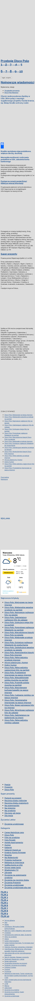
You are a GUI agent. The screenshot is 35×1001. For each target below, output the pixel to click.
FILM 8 (4, 910)
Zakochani (8, 988)
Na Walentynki (11, 857)
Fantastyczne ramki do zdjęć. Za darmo (17, 935)
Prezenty (8, 787)
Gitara (6, 939)
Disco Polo (9, 789)
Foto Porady (9, 840)
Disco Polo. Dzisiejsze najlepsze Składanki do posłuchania (18, 643)
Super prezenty (9, 254)
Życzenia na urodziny (11, 990)
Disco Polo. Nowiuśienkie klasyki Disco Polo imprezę (19, 653)
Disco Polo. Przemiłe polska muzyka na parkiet (16, 683)
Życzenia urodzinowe (14, 824)
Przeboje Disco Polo (15, 61)
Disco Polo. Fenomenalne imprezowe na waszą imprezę (17, 701)
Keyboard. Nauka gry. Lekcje (14, 959)
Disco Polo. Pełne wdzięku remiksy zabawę (16, 721)
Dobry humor (9, 462)
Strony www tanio (12, 867)
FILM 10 (5, 916)
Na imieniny (9, 808)
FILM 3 (4, 897)
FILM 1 (4, 892)
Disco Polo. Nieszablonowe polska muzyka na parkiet (16, 678)
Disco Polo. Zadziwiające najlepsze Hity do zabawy (16, 618)
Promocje (7, 971)
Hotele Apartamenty (13, 842)
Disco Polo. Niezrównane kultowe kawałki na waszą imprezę (16, 690)
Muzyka (8, 855)
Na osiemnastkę (11, 805)
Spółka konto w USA (13, 865)
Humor (7, 845)
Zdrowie (8, 872)
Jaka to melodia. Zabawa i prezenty (16, 957)
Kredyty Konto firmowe (15, 852)
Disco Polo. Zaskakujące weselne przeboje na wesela (19, 648)
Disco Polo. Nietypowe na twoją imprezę (18, 415)
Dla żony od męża (12, 813)
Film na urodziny (12, 837)
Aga (5, 922)
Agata (6, 925)
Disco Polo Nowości (11, 93)
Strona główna (9, 920)
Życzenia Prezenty (12, 882)
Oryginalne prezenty (12, 91)
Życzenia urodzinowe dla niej (17, 887)
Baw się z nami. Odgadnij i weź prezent (17, 931)
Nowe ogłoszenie (10, 961)
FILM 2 (4, 894)
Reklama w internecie (14, 862)
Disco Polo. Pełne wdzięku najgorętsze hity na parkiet (16, 668)
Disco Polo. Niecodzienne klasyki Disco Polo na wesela (19, 633)
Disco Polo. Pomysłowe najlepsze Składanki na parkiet (15, 434)
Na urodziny (10, 810)
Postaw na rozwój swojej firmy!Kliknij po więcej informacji (14, 182)
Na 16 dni (5, 593)
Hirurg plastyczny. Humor (13, 460)
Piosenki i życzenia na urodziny (15, 965)
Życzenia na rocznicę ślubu (16, 880)
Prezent (7, 969)
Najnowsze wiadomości (17, 82)
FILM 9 (4, 913)
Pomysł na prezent (12, 798)
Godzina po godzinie (8, 591)
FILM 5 (4, 902)
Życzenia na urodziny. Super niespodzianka (14, 993)
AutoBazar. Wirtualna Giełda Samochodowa (14, 928)
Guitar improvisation (11, 941)
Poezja (7, 784)
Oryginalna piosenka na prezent (15, 963)
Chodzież (7, 933)
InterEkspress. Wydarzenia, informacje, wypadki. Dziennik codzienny (18, 950)
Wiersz (6, 986)
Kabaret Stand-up (12, 850)
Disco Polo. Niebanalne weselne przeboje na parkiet (18, 608)
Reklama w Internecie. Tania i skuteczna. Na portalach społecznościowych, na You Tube (18, 976)
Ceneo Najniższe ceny (14, 832)
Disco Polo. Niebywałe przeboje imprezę (18, 441)
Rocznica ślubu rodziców (15, 800)
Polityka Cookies (10, 967)
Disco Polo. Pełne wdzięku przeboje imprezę (16, 658)
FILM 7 (4, 908)
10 (21, 71)
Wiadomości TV (11, 870)
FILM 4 (4, 900)
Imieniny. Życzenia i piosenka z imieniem (18, 947)
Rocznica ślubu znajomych (16, 803)
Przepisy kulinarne (12, 860)
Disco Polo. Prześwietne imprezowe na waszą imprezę (17, 673)
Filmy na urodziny (10, 937)
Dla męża (8, 815)
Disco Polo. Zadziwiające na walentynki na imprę (16, 716)
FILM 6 (4, 905)
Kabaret (8, 847)
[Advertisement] (15, 15)
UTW (6, 984)
